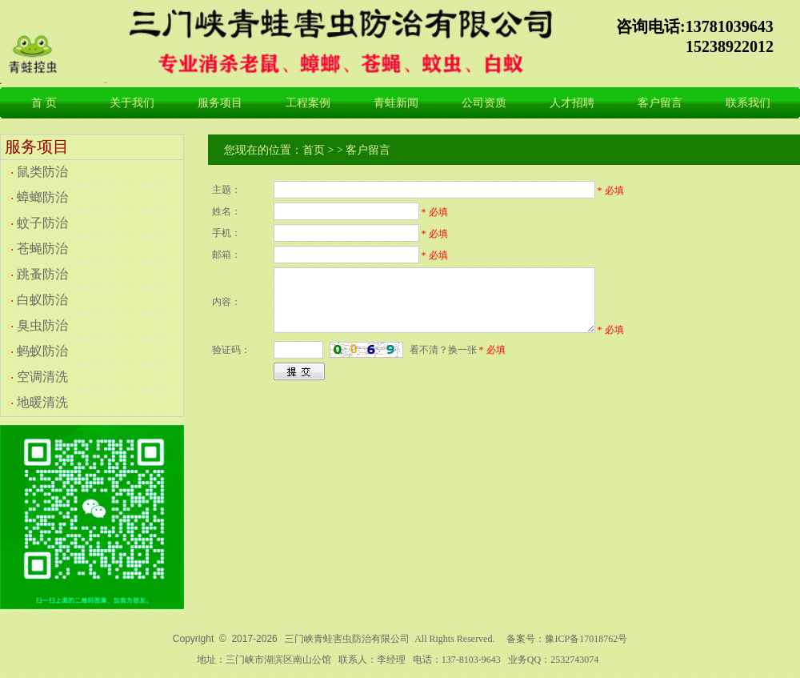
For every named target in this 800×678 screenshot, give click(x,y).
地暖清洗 (42, 402)
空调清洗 (42, 376)
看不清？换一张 (443, 349)
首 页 (44, 103)
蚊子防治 (42, 223)
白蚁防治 (42, 300)
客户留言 (660, 103)
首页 (313, 150)
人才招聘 (572, 103)
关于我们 (132, 103)
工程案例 (308, 103)
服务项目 (220, 103)
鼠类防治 (42, 172)
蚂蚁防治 (42, 351)
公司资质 (484, 103)
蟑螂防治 (42, 197)
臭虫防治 (42, 325)
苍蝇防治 (42, 248)
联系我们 (748, 103)
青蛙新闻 (396, 103)
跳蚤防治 (42, 274)
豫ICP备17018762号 (586, 638)
